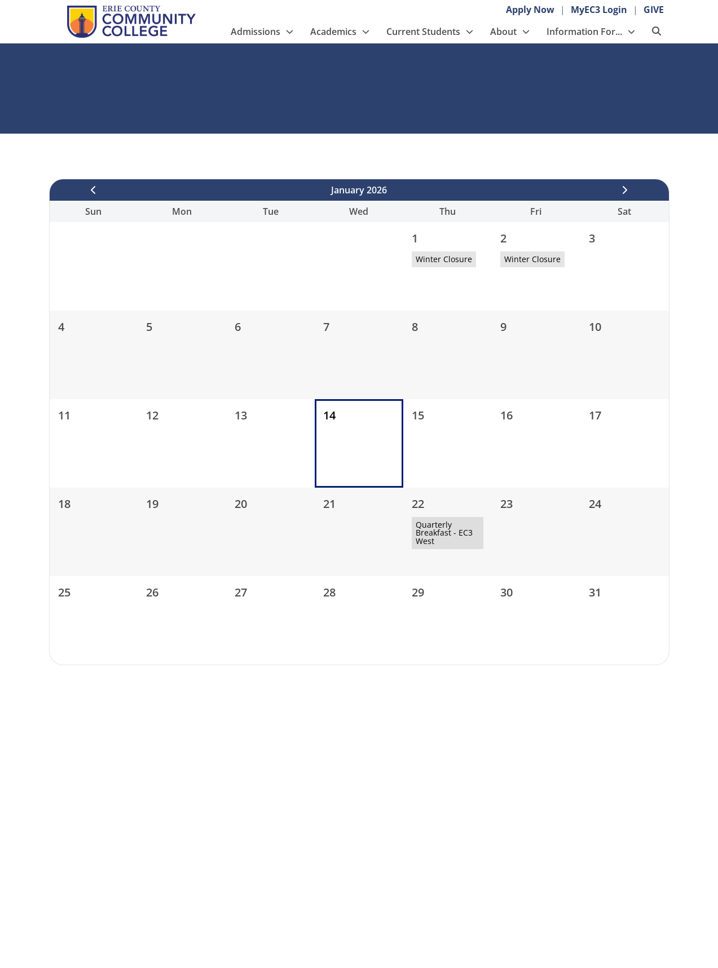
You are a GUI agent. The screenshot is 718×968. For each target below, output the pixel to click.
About (503, 31)
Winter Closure (444, 259)
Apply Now (530, 9)
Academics (333, 31)
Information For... (584, 31)
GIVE (654, 9)
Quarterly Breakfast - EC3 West (444, 532)
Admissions (255, 31)
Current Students (423, 31)
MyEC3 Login (599, 9)
